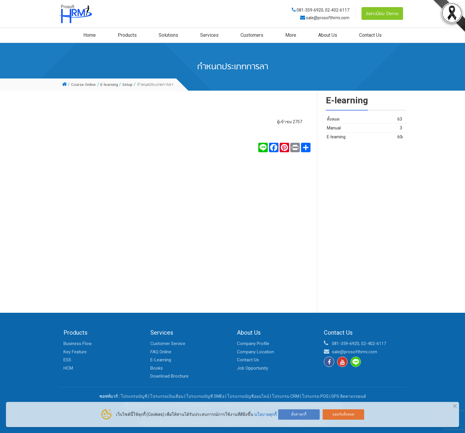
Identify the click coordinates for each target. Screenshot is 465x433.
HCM (68, 368)
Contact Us (370, 35)
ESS (67, 360)
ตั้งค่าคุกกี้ (298, 414)
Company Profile (253, 343)
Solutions (168, 35)
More (290, 35)
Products (127, 35)
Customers (252, 35)
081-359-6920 (310, 10)
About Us (327, 35)
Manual (364, 128)
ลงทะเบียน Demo (382, 13)
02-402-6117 (337, 10)
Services (209, 35)
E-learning (364, 136)
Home (89, 35)
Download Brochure (169, 376)
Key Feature (75, 352)
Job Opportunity (252, 368)
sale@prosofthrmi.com (327, 17)
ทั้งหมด (364, 119)
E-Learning (160, 360)
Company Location (255, 352)
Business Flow (77, 343)
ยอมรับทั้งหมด (343, 414)
